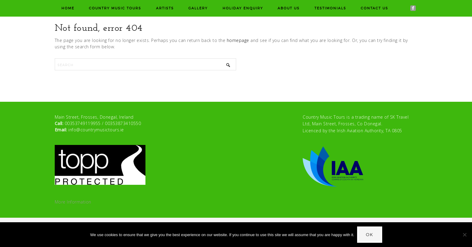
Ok (369, 234)
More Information (73, 202)
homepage (238, 40)
